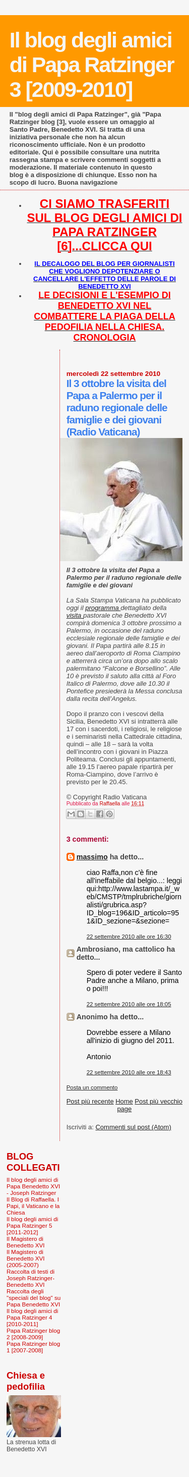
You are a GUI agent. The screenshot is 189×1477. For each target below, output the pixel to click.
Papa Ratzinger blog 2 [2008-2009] (33, 1333)
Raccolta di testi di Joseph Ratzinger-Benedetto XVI (30, 1278)
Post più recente (90, 1101)
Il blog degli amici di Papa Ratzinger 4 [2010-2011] (32, 1317)
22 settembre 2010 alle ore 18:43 (129, 1072)
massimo (92, 857)
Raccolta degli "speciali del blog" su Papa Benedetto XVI (33, 1297)
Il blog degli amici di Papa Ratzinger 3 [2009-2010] (92, 64)
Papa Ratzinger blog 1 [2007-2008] (33, 1346)
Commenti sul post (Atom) (133, 1127)
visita (75, 615)
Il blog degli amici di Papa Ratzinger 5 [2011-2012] (32, 1225)
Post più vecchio (158, 1101)
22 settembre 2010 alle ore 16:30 (129, 937)
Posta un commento (92, 1087)
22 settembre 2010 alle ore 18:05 (129, 1004)
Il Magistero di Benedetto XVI (26, 1241)
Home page (124, 1105)
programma (102, 608)
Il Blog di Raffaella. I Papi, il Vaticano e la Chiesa (33, 1206)
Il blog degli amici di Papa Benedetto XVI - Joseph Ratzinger (33, 1186)
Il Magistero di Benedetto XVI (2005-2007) (26, 1258)
